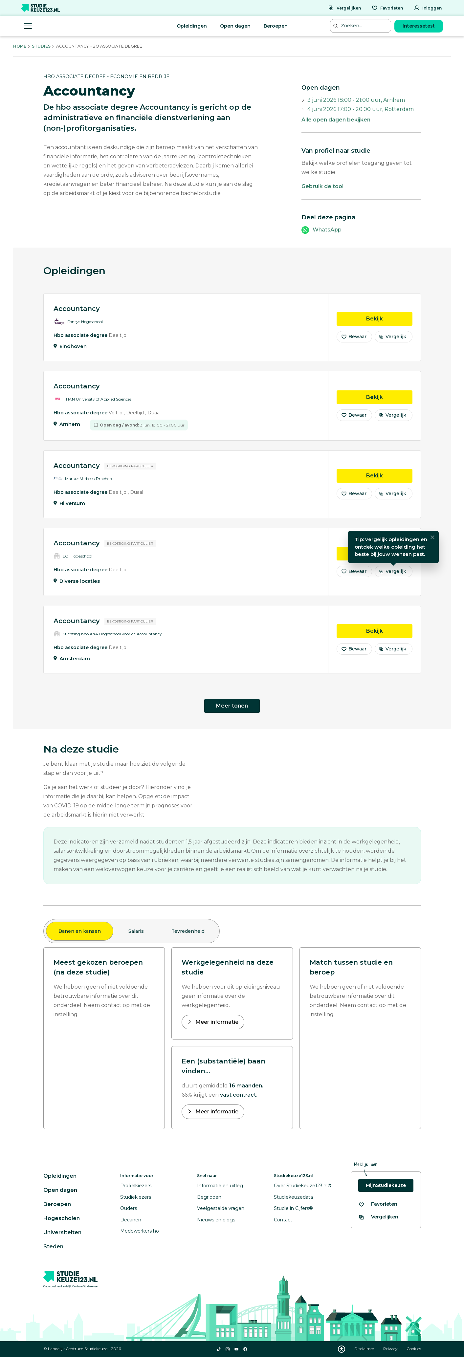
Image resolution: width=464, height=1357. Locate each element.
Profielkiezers (135, 1186)
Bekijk (389, 319)
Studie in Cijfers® (293, 1208)
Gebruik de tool (322, 186)
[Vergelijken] (344, 8)
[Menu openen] (28, 26)
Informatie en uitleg (220, 1186)
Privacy (391, 1348)
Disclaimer (364, 1348)
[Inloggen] (427, 8)
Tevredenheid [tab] (188, 931)
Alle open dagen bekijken (335, 120)
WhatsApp (327, 230)
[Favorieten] (387, 8)
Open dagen (235, 26)
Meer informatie (216, 1022)
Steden (53, 1246)
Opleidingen (192, 26)
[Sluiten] (432, 538)
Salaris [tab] (136, 931)
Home (19, 46)
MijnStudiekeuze (386, 1185)
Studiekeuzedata (293, 1197)
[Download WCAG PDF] (341, 1349)
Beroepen (276, 26)
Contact (283, 1220)
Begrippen (209, 1197)
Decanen (130, 1220)
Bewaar (353, 338)
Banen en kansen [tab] (79, 931)
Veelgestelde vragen (220, 1208)
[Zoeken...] (361, 25)
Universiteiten (62, 1232)
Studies (41, 46)
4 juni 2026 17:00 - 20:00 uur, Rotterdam (360, 109)
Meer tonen (232, 706)
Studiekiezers (135, 1197)
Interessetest (419, 26)
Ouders (128, 1208)
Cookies (414, 1348)
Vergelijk (392, 338)
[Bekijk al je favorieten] (377, 1204)
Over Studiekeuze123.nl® (302, 1186)
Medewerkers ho (139, 1231)
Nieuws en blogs (216, 1220)
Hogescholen (61, 1218)
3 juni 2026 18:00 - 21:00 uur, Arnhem (356, 100)
